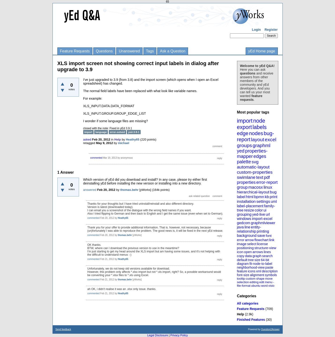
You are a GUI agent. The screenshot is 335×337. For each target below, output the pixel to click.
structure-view (265, 248)
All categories (248, 303)
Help (240, 314)
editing (254, 282)
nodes (256, 133)
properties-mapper (252, 153)
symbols (271, 275)
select (251, 244)
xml (258, 271)
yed (241, 150)
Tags (150, 51)
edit (261, 282)
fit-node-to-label (260, 264)
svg (255, 161)
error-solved (117, 132)
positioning (245, 248)
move (269, 278)
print (273, 197)
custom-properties (255, 172)
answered (89, 190)
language (101, 132)
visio (271, 285)
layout (257, 139)
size (257, 260)
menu (268, 282)
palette (244, 161)
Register (271, 29)
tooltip (241, 278)
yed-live (258, 214)
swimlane (246, 177)
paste (269, 267)
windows (244, 219)
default (242, 260)
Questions (104, 51)
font (268, 236)
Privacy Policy (179, 335)
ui (264, 210)
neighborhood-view (251, 267)
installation (246, 201)
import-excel (262, 219)
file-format (244, 285)
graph (256, 256)
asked (87, 139)
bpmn (259, 197)
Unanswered (129, 51)
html (249, 197)
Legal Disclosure (157, 335)
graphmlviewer (263, 223)
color (259, 210)
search (267, 256)
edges (259, 156)
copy (241, 256)
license (262, 244)
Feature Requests (75, 51)
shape (260, 278)
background (247, 236)
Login (256, 29)
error (241, 240)
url (268, 214)
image (242, 244)
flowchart (261, 240)
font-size (243, 275)
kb (267, 197)
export (244, 127)
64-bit (265, 260)
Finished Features (251, 319)
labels (259, 127)
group (242, 187)
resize (249, 210)
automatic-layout (253, 167)
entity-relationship (249, 229)
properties (246, 182)
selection (243, 282)
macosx (255, 187)
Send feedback (63, 329)
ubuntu (255, 285)
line (247, 227)
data (248, 256)
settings (263, 201)
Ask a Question (172, 51)
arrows (257, 252)
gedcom (243, 223)
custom (251, 278)
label (241, 197)
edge (242, 133)
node (259, 121)
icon (240, 252)
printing (263, 231)
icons (252, 271)
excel (270, 139)
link (272, 240)
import (245, 121)
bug (273, 192)
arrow (249, 240)
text (259, 177)
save (261, 236)
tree (251, 260)
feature (242, 271)
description (270, 271)
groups (244, 145)
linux (267, 187)
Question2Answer (270, 329)
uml (274, 202)
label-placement (250, 206)
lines (267, 252)
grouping (244, 214)
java (240, 227)
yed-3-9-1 (133, 132)
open (248, 252)
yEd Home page (261, 51)
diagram (243, 264)
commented (96, 158)
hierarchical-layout (253, 192)
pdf (267, 177)
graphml (262, 145)
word (264, 285)
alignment (257, 275)
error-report (267, 182)
